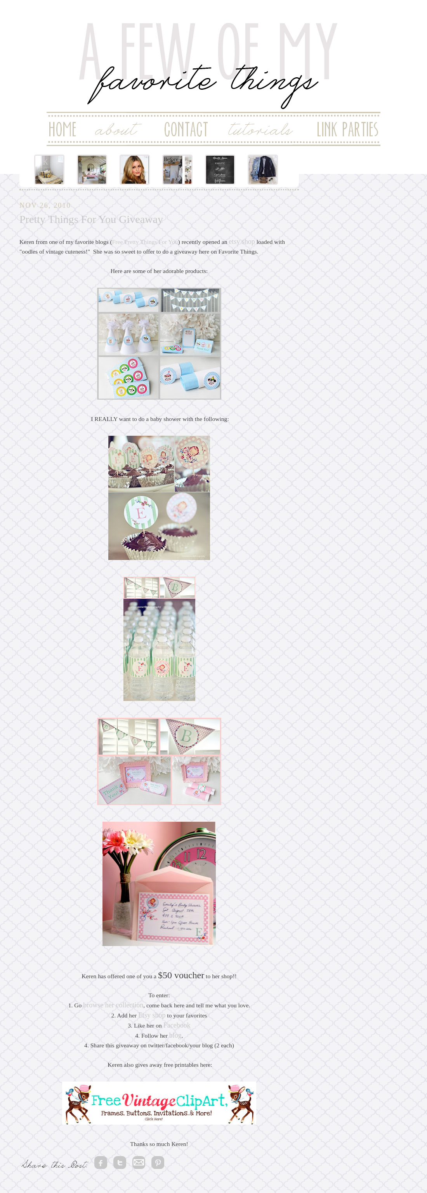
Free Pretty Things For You (145, 241)
